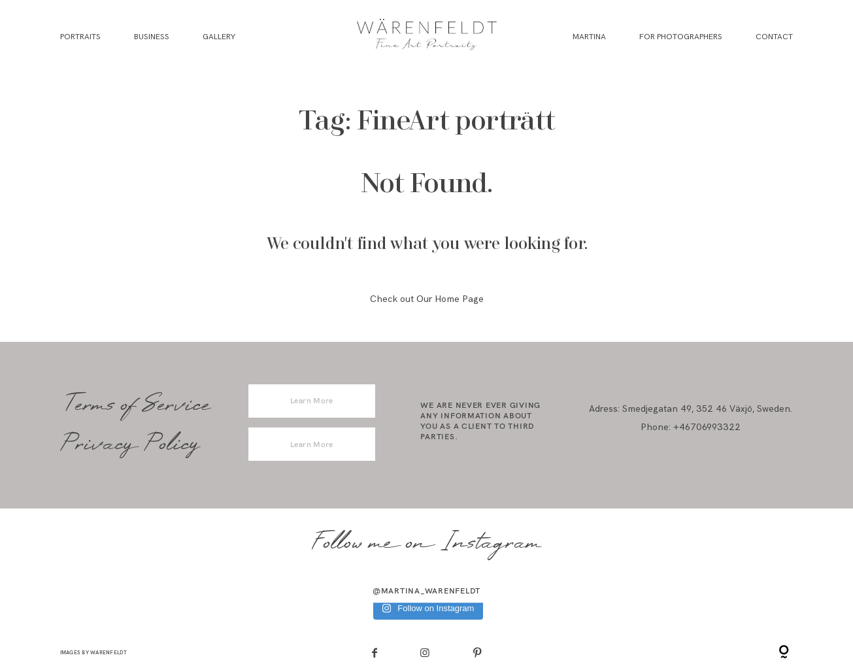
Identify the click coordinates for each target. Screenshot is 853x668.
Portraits (80, 37)
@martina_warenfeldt (426, 590)
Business (151, 37)
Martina (589, 37)
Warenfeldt (108, 652)
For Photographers (680, 37)
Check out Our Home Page (427, 299)
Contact (774, 37)
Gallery (219, 37)
